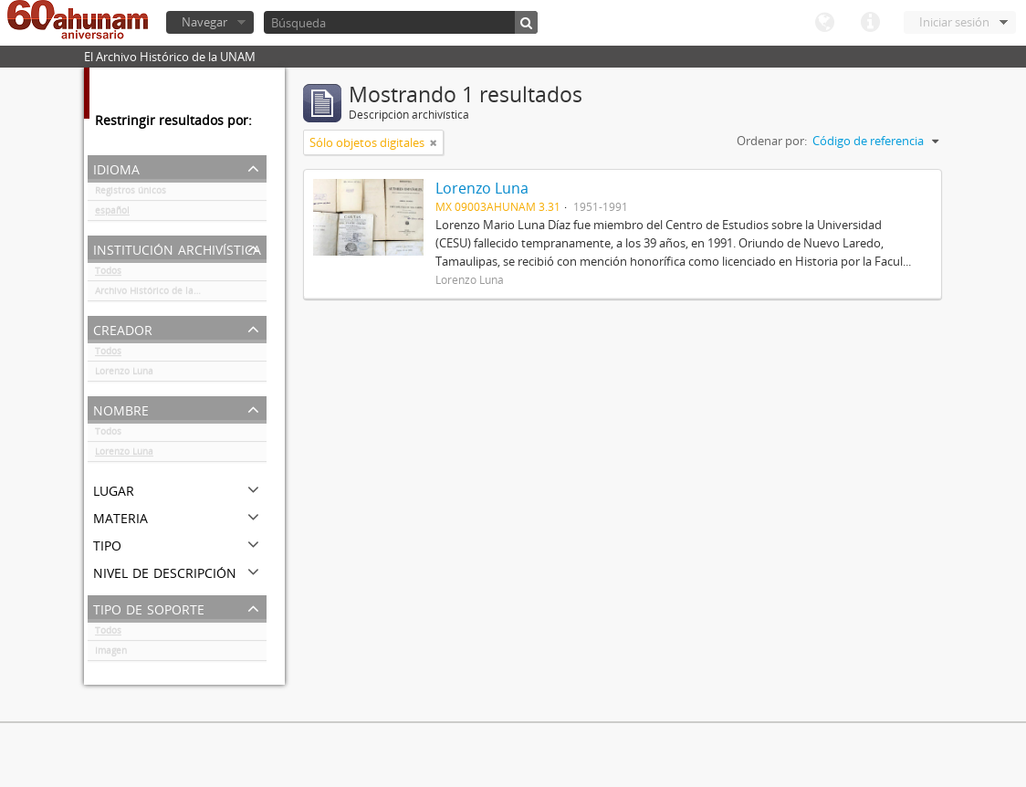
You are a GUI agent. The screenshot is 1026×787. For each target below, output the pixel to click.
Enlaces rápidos (870, 23)
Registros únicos (130, 193)
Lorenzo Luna (124, 374)
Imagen (111, 653)
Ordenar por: (772, 140)
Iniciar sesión (954, 22)
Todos (108, 274)
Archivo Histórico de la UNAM (159, 294)
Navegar (204, 22)
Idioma (824, 23)
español (112, 213)
